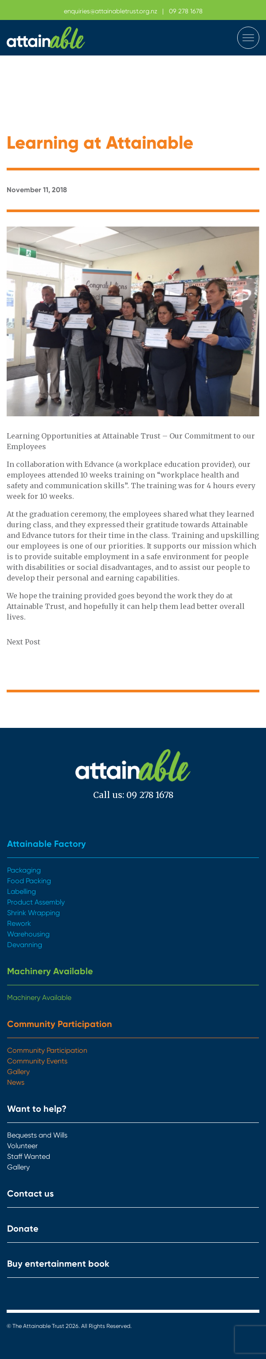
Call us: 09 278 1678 (133, 795)
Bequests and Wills (37, 1135)
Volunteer (22, 1146)
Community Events (37, 1061)
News (15, 1082)
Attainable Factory (46, 843)
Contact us (30, 1193)
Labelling (21, 891)
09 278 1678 (186, 11)
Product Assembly (36, 902)
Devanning (24, 944)
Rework (19, 923)
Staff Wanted (28, 1156)
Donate (23, 1228)
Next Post (23, 641)
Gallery (18, 1071)
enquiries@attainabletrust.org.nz (110, 11)
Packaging (24, 870)
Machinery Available (50, 971)
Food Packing (29, 881)
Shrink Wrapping (33, 913)
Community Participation (59, 1024)
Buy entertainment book (58, 1263)
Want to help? (36, 1108)
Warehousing (28, 934)
